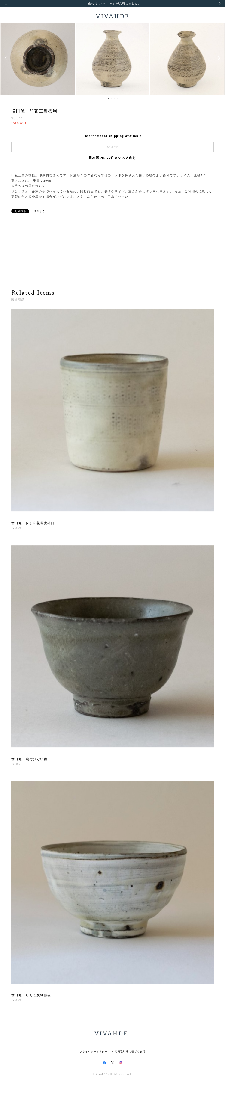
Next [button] (218, 58)
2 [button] (111, 98)
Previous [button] (7, 58)
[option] (112, 58)
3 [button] (114, 98)
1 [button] (108, 98)
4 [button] (117, 98)
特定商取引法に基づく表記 (128, 1051)
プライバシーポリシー (93, 1051)
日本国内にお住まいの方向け (113, 158)
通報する (39, 211)
